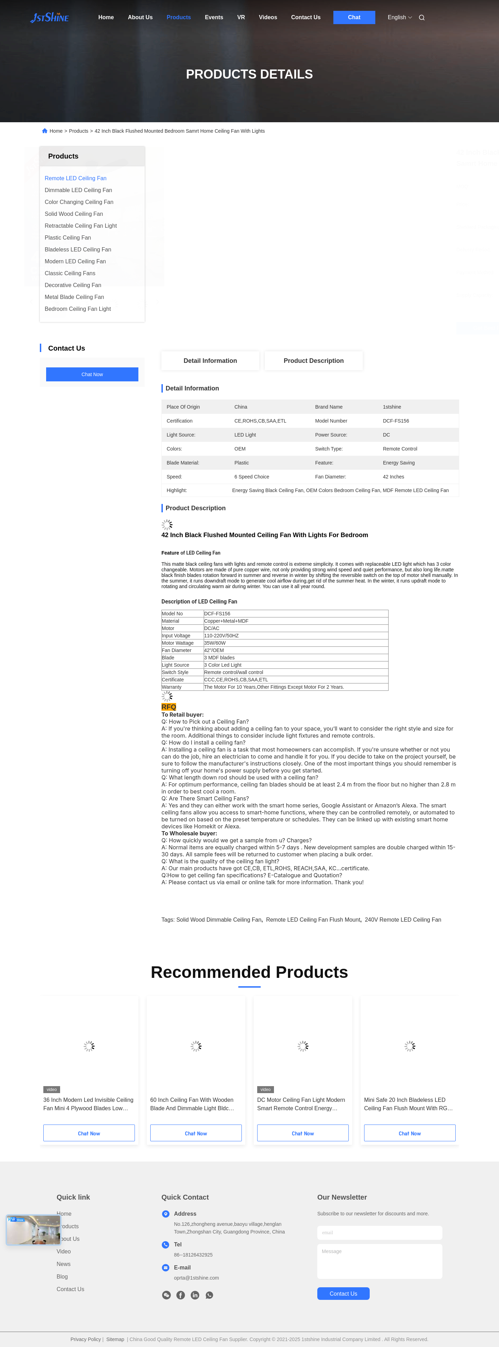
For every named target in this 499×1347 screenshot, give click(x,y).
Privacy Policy (86, 1339)
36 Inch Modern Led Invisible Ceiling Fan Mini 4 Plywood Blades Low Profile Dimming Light (88, 1105)
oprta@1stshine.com (196, 1278)
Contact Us (305, 17)
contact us (343, 1294)
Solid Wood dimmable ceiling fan (218, 920)
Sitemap (115, 1339)
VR (241, 17)
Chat (354, 17)
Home (106, 17)
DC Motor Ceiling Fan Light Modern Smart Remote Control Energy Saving (301, 1105)
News (64, 1264)
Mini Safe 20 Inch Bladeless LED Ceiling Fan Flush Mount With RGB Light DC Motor (407, 1105)
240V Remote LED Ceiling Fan (403, 920)
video (64, 1251)
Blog (62, 1277)
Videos (268, 17)
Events (214, 17)
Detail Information (210, 360)
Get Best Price (350, 328)
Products (179, 17)
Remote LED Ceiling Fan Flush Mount (313, 920)
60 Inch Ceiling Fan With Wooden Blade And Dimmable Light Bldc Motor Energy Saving (191, 1105)
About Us (140, 17)
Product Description (314, 360)
